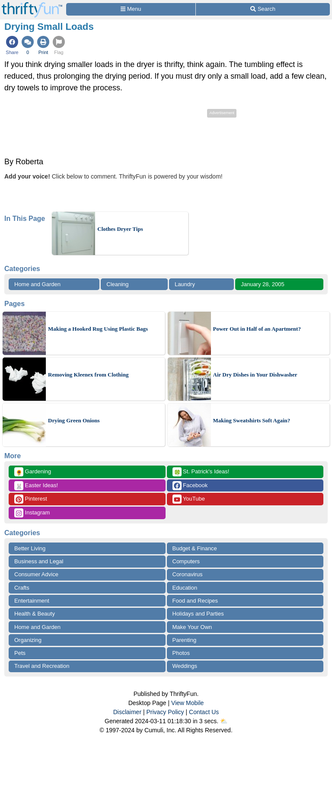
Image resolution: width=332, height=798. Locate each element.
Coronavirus (187, 574)
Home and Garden (37, 284)
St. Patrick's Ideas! (201, 471)
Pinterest (30, 499)
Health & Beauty (34, 613)
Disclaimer (127, 712)
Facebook (190, 485)
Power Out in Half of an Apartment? (257, 329)
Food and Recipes (195, 600)
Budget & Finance (194, 548)
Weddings (185, 666)
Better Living (29, 548)
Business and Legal (38, 561)
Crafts (21, 587)
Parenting (184, 640)
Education (185, 587)
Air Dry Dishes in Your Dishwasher (255, 374)
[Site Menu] (130, 9)
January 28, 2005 (262, 284)
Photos (181, 653)
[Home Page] (32, 5)
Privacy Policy (165, 712)
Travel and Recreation (41, 666)
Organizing (28, 640)
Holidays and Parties (198, 613)
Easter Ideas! (36, 485)
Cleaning (117, 284)
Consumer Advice (36, 574)
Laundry (185, 284)
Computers (186, 561)
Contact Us (204, 712)
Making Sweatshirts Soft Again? (251, 420)
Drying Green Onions (74, 420)
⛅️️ (223, 721)
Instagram (32, 512)
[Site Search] (263, 9)
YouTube (188, 499)
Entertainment (31, 600)
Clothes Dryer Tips (120, 229)
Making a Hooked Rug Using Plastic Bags (98, 329)
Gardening (32, 471)
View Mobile (187, 702)
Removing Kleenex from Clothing (88, 374)
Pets (20, 653)
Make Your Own (192, 627)
